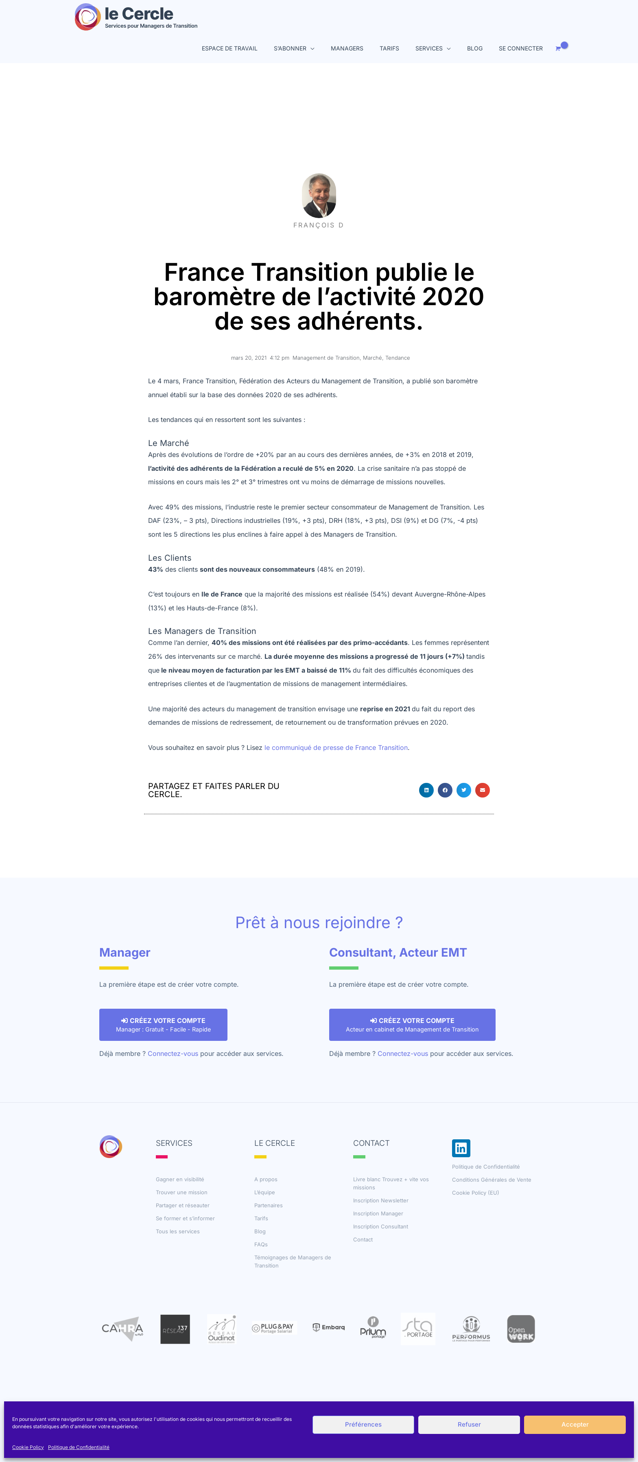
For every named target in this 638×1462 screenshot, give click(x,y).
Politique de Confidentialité (78, 1447)
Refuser (469, 1424)
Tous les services (178, 1231)
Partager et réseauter (183, 1205)
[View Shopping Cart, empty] (557, 49)
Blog (260, 1231)
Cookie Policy (28, 1447)
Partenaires (268, 1205)
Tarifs (261, 1218)
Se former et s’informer (185, 1218)
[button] (426, 790)
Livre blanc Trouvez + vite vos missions (391, 1183)
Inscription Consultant (380, 1226)
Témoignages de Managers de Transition (292, 1261)
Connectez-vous (173, 1053)
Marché (372, 357)
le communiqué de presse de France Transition (336, 747)
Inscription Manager (378, 1213)
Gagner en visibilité (180, 1179)
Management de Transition (326, 357)
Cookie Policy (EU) (475, 1192)
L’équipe (264, 1192)
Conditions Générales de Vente (491, 1179)
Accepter (575, 1424)
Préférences (363, 1424)
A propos (265, 1179)
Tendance (397, 357)
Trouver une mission (182, 1192)
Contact (363, 1239)
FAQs (261, 1244)
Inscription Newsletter (381, 1200)
